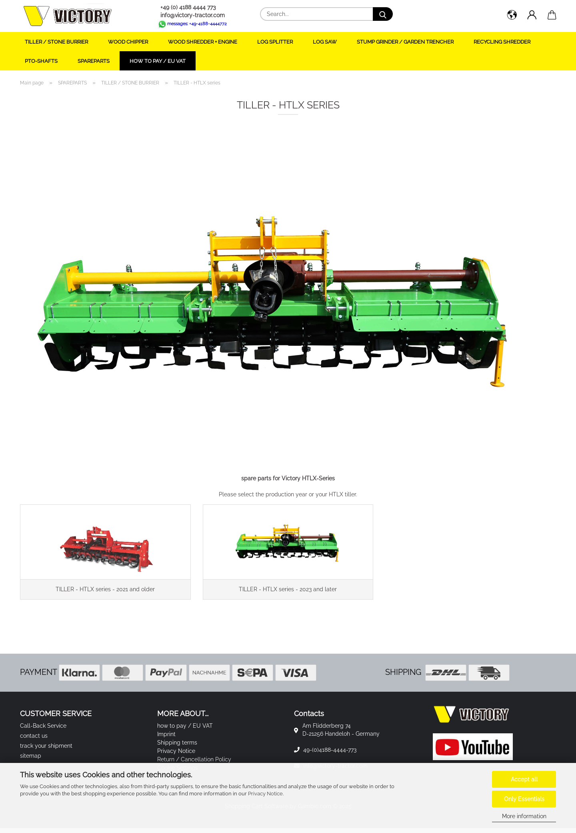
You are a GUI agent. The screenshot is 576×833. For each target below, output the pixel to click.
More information (524, 816)
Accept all (524, 779)
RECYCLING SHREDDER (502, 42)
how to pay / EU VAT (158, 61)
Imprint (166, 739)
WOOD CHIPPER (128, 42)
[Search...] (383, 14)
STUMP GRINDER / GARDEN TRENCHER (405, 42)
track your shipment (46, 750)
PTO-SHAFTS (41, 61)
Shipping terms (177, 747)
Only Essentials (524, 799)
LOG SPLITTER (275, 42)
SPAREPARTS (94, 61)
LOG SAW (325, 42)
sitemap (30, 760)
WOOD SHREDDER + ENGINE (202, 42)
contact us (34, 740)
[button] (512, 16)
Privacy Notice (265, 794)
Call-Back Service (43, 730)
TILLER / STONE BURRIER (56, 42)
